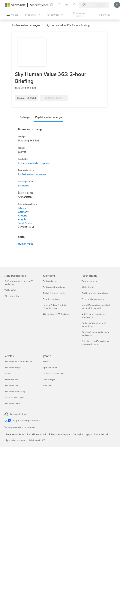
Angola (22, 219)
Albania (22, 208)
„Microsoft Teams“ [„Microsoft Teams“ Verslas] (12, 403)
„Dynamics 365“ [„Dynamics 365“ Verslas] (11, 379)
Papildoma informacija (48, 117)
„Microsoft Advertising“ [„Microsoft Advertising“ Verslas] (15, 391)
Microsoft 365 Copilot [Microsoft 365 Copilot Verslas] (14, 397)
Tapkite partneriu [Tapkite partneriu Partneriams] (89, 281)
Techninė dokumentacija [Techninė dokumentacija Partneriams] (93, 299)
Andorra (22, 215)
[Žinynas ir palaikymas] (59, 5)
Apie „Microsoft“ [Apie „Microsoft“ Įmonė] (50, 367)
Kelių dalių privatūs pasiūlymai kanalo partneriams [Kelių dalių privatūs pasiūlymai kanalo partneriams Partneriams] (95, 343)
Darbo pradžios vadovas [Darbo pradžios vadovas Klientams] (54, 287)
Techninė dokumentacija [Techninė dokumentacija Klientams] (54, 293)
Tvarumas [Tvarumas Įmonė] (47, 385)
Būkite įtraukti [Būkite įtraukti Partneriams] (88, 287)
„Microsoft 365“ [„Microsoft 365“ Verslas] (11, 385)
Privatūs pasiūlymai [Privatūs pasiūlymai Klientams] (52, 299)
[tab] (26, 117)
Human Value (25, 243)
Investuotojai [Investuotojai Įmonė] (49, 379)
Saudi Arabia (25, 223)
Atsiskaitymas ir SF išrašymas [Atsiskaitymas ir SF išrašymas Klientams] (56, 314)
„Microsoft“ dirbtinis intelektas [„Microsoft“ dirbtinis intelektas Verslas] (18, 361)
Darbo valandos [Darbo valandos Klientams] (50, 281)
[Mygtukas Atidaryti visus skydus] (12, 15)
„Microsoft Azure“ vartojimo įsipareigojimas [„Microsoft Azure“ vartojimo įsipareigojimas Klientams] (55, 307)
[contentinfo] (43, 25)
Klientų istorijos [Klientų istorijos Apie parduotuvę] (11, 296)
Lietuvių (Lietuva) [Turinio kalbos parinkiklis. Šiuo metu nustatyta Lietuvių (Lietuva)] (18, 413)
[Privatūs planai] (74, 5)
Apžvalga (25, 117)
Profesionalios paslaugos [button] (26, 25)
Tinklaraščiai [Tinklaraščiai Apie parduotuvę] (10, 290)
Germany (23, 211)
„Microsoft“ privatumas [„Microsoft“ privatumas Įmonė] (53, 373)
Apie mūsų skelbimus (16, 440)
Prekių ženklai (101, 434)
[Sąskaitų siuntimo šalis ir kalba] (94, 5)
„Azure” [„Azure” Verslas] (7, 373)
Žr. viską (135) (26, 226)
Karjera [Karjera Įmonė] (46, 361)
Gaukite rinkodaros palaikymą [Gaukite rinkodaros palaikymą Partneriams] (95, 293)
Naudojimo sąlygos (82, 434)
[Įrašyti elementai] (67, 5)
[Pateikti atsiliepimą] (52, 5)
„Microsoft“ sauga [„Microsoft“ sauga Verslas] (12, 367)
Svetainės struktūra (15, 434)
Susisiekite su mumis (37, 434)
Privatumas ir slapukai (59, 434)
